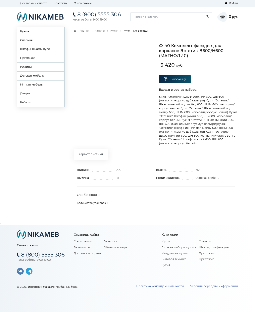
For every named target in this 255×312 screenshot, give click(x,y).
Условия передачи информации (214, 286)
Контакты (60, 3)
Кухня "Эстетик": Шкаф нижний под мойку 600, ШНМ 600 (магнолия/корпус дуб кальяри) (196, 128)
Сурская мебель (207, 178)
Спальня (26, 40)
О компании (83, 3)
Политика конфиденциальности (160, 286)
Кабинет (26, 102)
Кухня (24, 31)
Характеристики (91, 154)
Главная (84, 31)
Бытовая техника (174, 259)
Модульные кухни (175, 253)
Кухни (166, 241)
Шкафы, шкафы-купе (35, 49)
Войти (231, 3)
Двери (25, 93)
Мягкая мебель (31, 84)
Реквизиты (82, 247)
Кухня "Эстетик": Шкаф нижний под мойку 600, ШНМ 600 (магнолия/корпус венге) (197, 104)
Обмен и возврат (116, 247)
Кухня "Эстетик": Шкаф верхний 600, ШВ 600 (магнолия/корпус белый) (198, 116)
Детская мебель (32, 75)
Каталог (100, 31)
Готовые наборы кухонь (179, 247)
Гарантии (111, 241)
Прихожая (27, 58)
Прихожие (207, 259)
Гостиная (26, 66)
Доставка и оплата (33, 3)
